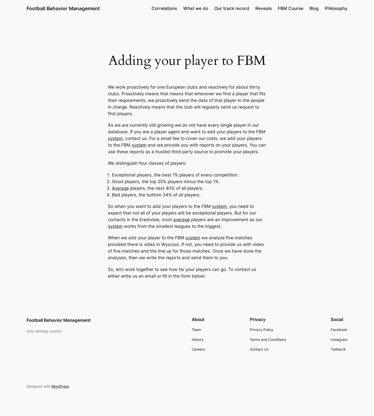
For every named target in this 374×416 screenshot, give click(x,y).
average (181, 219)
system (115, 138)
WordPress (60, 386)
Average (120, 188)
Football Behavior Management (63, 8)
